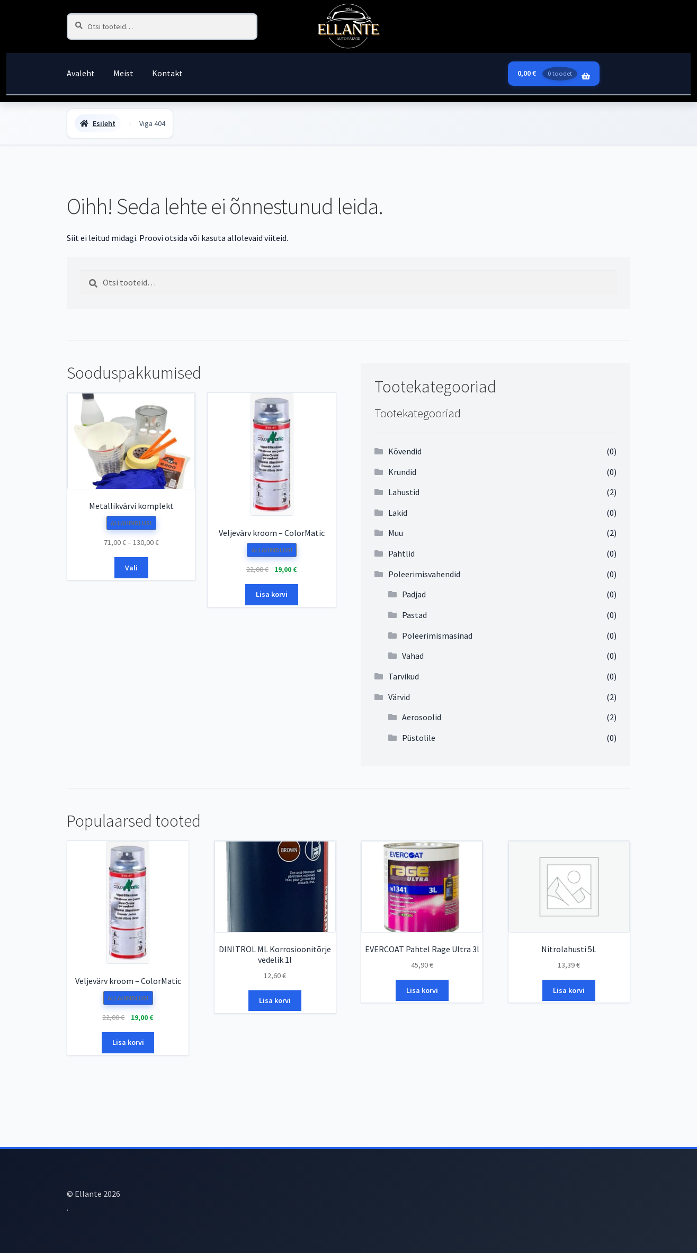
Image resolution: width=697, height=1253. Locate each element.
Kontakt (167, 73)
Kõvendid (405, 451)
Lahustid (403, 492)
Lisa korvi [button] (272, 594)
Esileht (104, 123)
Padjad (414, 594)
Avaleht (81, 73)
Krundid (402, 472)
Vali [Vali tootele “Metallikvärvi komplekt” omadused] (131, 567)
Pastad (414, 615)
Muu (395, 532)
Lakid (397, 512)
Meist (123, 73)
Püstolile (418, 737)
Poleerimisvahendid (424, 574)
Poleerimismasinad (437, 635)
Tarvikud (403, 676)
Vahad (413, 655)
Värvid (399, 697)
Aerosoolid (421, 717)
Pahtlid (401, 553)
